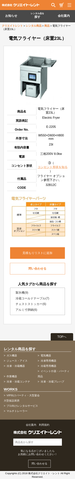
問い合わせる (37, 268)
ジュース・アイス (17, 360)
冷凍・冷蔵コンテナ (18, 381)
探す (37, 15)
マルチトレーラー (17, 411)
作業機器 (12, 376)
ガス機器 (12, 355)
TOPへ (62, 336)
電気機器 (46, 355)
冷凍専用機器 (48, 360)
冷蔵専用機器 (48, 365)
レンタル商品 (34, 25)
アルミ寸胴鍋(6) (25, 309)
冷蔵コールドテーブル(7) (31, 298)
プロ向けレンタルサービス (22, 405)
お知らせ (11, 15)
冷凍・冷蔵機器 (16, 365)
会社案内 (64, 15)
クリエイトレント (12, 25)
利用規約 (44, 424)
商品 (47, 25)
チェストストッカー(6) (29, 304)
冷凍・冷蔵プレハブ (52, 381)
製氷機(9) (20, 292)
